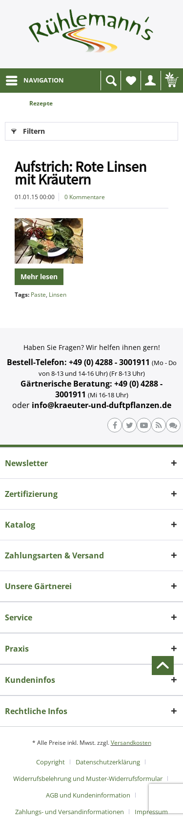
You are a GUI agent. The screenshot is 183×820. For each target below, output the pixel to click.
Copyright (50, 762)
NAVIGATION (35, 78)
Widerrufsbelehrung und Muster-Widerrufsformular (88, 778)
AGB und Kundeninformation (88, 795)
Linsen (57, 294)
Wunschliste (133, 83)
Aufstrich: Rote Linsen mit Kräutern (80, 172)
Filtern (28, 129)
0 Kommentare (84, 197)
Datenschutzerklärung (108, 762)
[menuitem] (34, 80)
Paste (38, 294)
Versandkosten (131, 742)
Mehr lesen (39, 276)
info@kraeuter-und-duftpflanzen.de (101, 405)
